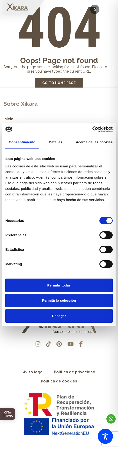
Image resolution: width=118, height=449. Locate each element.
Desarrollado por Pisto (59, 447)
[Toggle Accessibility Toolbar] (105, 436)
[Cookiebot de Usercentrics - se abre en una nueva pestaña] (92, 129)
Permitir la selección (59, 300)
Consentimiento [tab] (22, 142)
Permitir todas (59, 285)
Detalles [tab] (55, 142)
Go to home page (59, 83)
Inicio (8, 119)
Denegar (59, 316)
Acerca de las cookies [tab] (94, 142)
